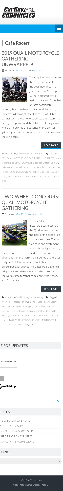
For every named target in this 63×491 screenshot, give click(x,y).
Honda (5, 315)
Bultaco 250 (49, 162)
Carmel (18, 167)
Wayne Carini (21, 324)
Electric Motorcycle (17, 306)
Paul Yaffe (49, 315)
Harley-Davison (18, 310)
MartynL (37, 70)
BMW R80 (19, 162)
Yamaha (33, 324)
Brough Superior (33, 162)
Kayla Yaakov (32, 171)
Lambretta (25, 315)
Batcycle (32, 301)
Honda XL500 (8, 171)
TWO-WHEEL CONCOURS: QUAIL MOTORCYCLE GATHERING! (30, 202)
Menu (59, 28)
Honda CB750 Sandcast (48, 167)
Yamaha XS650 (44, 176)
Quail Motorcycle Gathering (29, 153)
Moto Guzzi (37, 315)
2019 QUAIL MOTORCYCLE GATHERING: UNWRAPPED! (28, 158)
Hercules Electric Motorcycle (41, 310)
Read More (51, 145)
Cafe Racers (8, 167)
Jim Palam (20, 171)
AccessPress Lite (42, 484)
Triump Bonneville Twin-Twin (21, 176)
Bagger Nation (20, 301)
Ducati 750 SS (29, 167)
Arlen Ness (7, 301)
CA (57, 162)
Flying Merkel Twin (37, 306)
